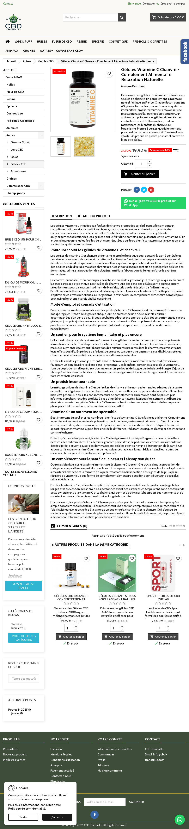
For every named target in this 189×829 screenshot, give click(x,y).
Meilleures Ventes (19, 204)
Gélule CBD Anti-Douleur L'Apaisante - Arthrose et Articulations (23, 325)
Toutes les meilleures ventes (20, 473)
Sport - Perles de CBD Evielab (163, 597)
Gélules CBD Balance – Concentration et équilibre (71, 599)
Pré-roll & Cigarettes (150, 41)
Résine (82, 41)
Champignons (15, 193)
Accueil (9, 70)
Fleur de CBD (62, 41)
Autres (45, 50)
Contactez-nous (61, 776)
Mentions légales (61, 754)
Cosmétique (118, 41)
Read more (15, 575)
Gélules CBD (18, 164)
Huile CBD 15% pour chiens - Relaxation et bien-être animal (23, 239)
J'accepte (57, 817)
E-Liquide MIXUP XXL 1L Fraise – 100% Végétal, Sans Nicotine (23, 282)
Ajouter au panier (139, 174)
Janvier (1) (17, 713)
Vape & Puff (23, 41)
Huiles (42, 41)
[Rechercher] (94, 17)
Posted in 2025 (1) (19, 709)
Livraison (56, 749)
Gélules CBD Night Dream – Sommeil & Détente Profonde (23, 368)
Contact (8, 3)
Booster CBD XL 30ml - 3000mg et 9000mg (23, 454)
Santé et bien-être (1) (18, 626)
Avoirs (101, 760)
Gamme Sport (20, 142)
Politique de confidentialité (26, 808)
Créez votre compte (172, 3)
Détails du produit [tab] (93, 216)
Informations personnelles (115, 749)
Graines (29, 50)
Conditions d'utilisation (65, 760)
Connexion (148, 3)
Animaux (12, 50)
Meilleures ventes (14, 760)
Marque (126, 86)
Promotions (11, 749)
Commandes (106, 754)
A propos (56, 765)
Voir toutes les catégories (24, 638)
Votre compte (110, 739)
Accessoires (18, 171)
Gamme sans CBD (68, 50)
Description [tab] (61, 216)
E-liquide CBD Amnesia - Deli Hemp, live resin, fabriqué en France (23, 411)
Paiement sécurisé (62, 770)
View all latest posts (23, 586)
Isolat (14, 157)
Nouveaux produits (15, 754)
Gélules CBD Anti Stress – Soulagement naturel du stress (117, 599)
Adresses (103, 765)
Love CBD (17, 149)
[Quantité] (141, 164)
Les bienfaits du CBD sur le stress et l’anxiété (22, 525)
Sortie (23, 817)
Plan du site (57, 781)
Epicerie (98, 41)
